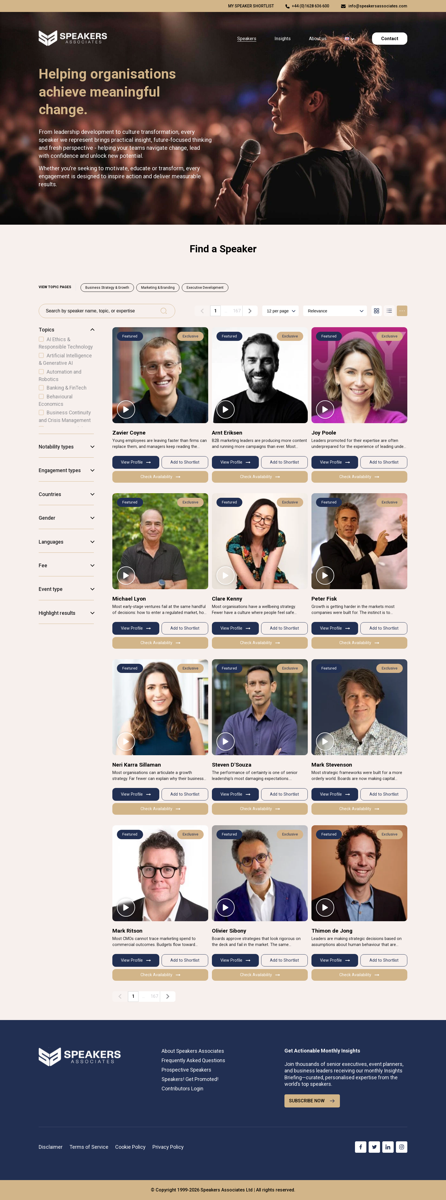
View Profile (136, 462)
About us (318, 38)
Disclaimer (51, 1147)
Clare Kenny (227, 598)
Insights (282, 38)
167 (237, 310)
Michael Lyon (129, 598)
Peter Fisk (324, 598)
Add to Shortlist (184, 462)
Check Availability (160, 476)
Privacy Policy (168, 1147)
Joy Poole (323, 432)
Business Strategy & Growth (107, 288)
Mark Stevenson (331, 764)
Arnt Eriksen (227, 432)
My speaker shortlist (251, 6)
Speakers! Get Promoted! (190, 1079)
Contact (389, 38)
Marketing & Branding (158, 288)
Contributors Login (182, 1089)
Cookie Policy (130, 1147)
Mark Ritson (127, 930)
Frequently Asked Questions (193, 1060)
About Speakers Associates (193, 1051)
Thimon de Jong (331, 930)
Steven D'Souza (231, 764)
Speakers (246, 38)
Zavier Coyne (129, 432)
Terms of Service (88, 1147)
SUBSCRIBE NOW (312, 1100)
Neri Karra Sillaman (136, 764)
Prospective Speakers (186, 1070)
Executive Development (205, 288)
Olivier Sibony (229, 930)
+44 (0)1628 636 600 (310, 6)
